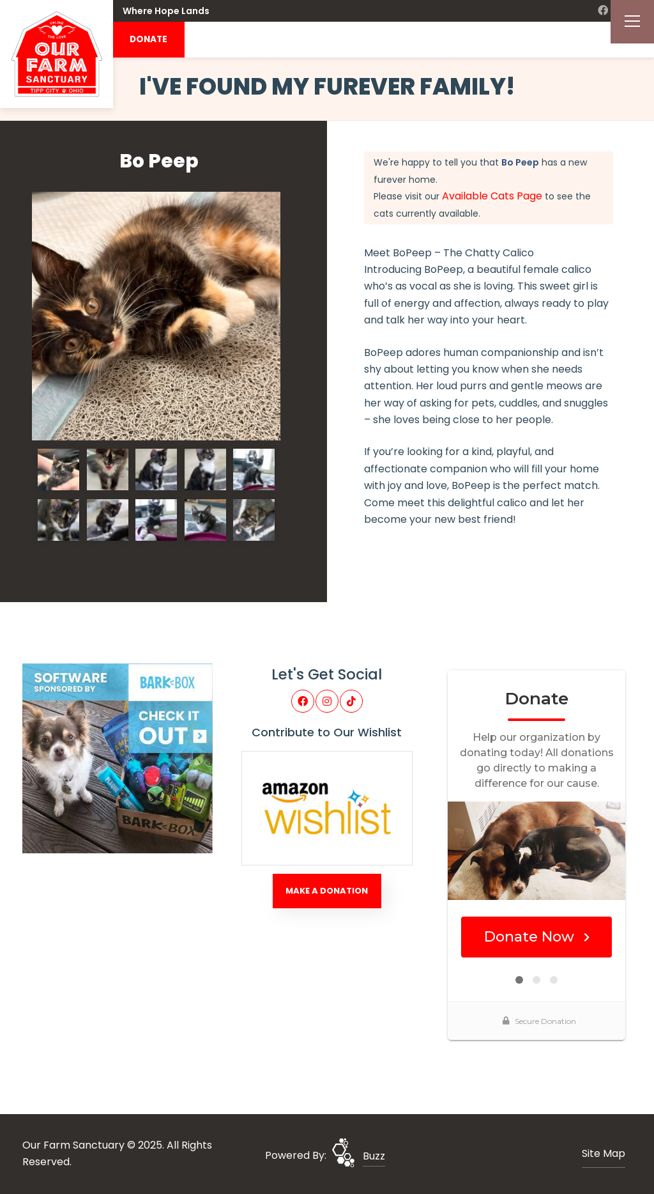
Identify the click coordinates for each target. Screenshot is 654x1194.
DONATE (148, 39)
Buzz (374, 1156)
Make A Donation (326, 891)
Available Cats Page (492, 196)
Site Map (603, 1153)
